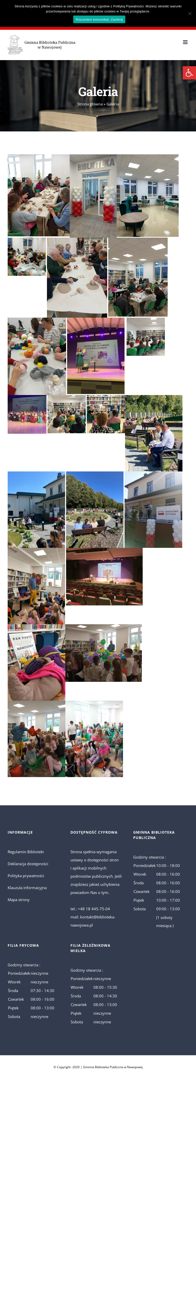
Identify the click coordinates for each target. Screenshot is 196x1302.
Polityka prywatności (26, 875)
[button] (189, 72)
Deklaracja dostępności (28, 863)
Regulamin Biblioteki (26, 851)
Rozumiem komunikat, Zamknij (99, 19)
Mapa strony (19, 899)
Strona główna (90, 103)
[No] (189, 13)
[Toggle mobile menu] (185, 42)
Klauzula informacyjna (27, 887)
